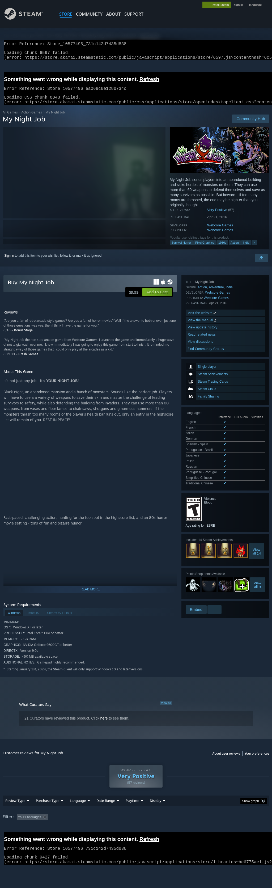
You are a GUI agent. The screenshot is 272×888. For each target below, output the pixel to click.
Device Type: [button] (13, 838)
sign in (238, 5)
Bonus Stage (23, 337)
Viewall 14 (256, 440)
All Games (10, 119)
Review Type (15, 814)
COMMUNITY (89, 14)
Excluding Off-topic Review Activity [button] (83, 831)
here (104, 724)
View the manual (202, 534)
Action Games (31, 119)
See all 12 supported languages (208, 373)
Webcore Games (220, 232)
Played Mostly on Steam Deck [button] (162, 831)
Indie (246, 249)
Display (155, 814)
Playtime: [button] (124, 831)
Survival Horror (181, 249)
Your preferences (257, 760)
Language (78, 814)
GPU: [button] (252, 831)
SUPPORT (133, 14)
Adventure (216, 502)
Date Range (105, 814)
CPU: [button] (234, 831)
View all (166, 709)
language (255, 5)
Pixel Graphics (204, 249)
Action (235, 249)
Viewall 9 (257, 473)
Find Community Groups (206, 563)
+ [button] (254, 249)
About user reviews (226, 760)
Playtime (132, 814)
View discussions (200, 556)
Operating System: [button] (207, 831)
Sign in (9, 262)
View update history (203, 542)
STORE (65, 14)
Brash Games (28, 360)
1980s (222, 249)
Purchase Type (47, 814)
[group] (136, 834)
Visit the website (202, 527)
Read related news (202, 549)
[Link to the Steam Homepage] (27, 18)
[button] (157, 298)
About (113, 14)
